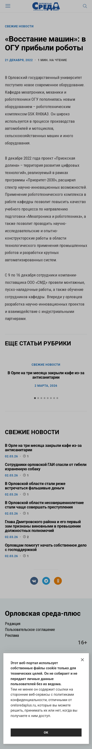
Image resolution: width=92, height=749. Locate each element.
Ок (46, 732)
